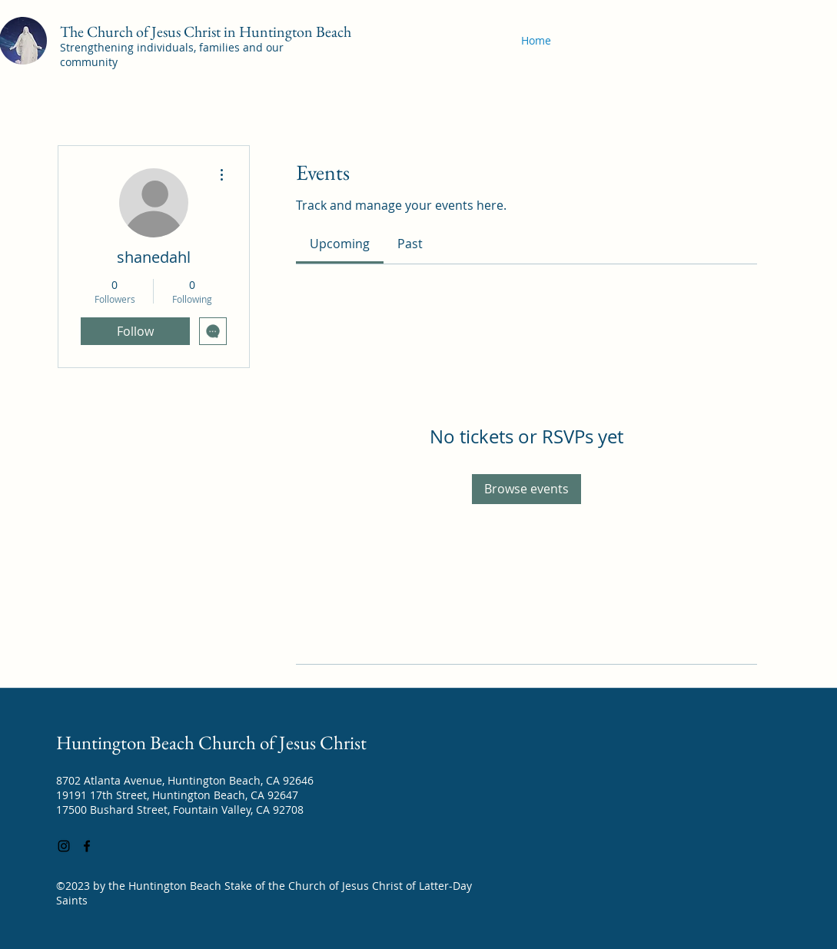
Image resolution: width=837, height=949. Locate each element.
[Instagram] (63, 846)
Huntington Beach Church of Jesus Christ (211, 742)
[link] (340, 243)
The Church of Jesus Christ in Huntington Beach (205, 31)
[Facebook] (87, 846)
